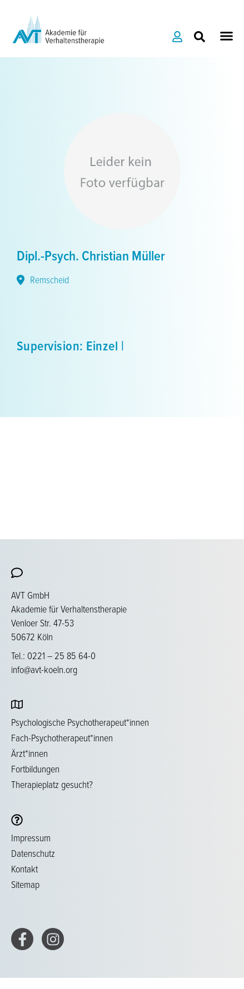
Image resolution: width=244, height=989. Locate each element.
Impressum (31, 837)
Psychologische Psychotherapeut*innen (80, 722)
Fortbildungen (35, 768)
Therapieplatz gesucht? (52, 784)
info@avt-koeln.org (44, 669)
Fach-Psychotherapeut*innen (62, 737)
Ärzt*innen (29, 753)
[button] (226, 36)
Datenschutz (33, 853)
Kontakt (24, 868)
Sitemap (25, 884)
